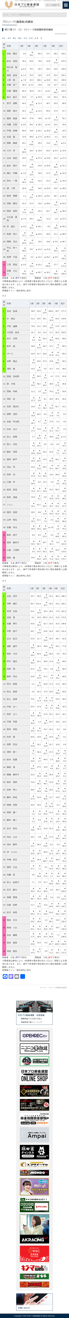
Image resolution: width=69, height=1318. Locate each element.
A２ (9, 38)
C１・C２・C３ (31, 38)
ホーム (6, 15)
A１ (4, 38)
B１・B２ (17, 38)
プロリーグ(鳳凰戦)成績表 (57, 987)
